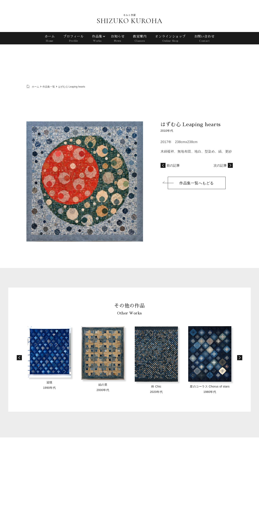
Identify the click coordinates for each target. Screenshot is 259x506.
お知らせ (117, 39)
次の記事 (220, 165)
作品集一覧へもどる (196, 183)
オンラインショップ (170, 39)
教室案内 (140, 39)
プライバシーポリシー (216, 459)
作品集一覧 (49, 86)
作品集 (97, 39)
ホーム (49, 39)
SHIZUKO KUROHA (130, 21)
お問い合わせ (204, 39)
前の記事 (173, 165)
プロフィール (73, 39)
